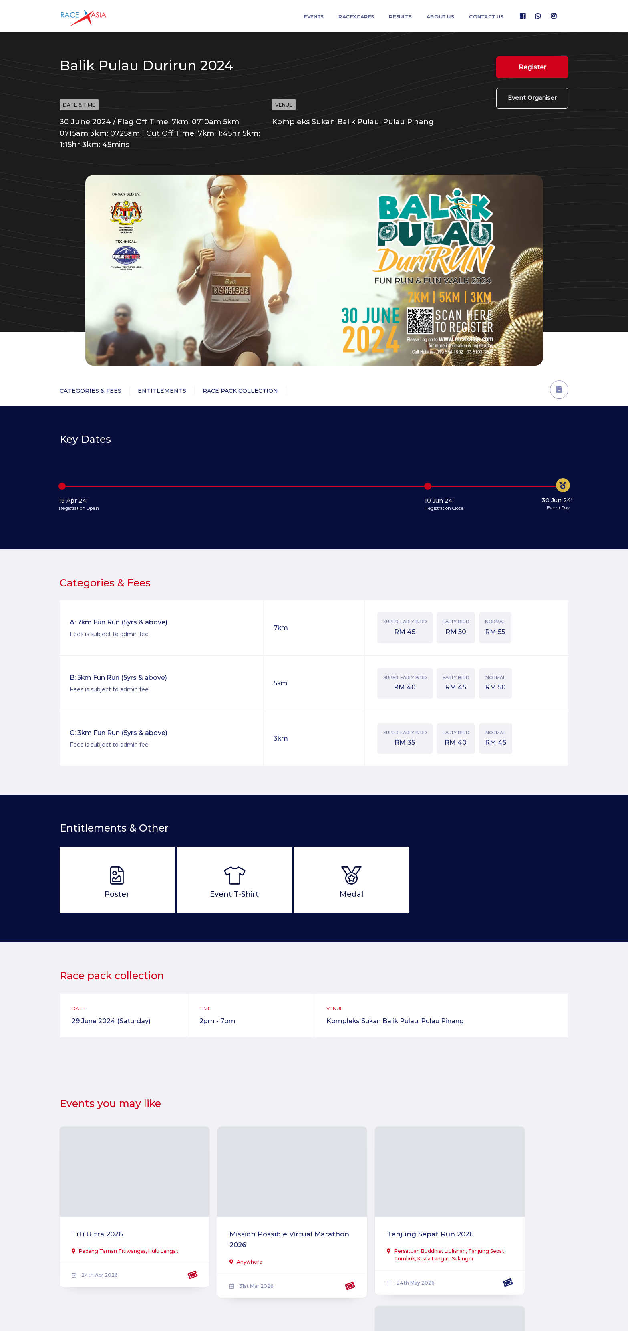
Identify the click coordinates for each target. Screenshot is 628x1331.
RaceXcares (343, 16)
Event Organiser (532, 103)
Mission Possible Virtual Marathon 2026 (245, 1229)
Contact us (484, 16)
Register (532, 68)
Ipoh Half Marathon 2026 (507, 1223)
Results (391, 16)
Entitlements (162, 390)
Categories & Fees (90, 390)
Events (296, 16)
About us (434, 16)
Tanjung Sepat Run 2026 (376, 1223)
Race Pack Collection (240, 390)
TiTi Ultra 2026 (98, 1223)
